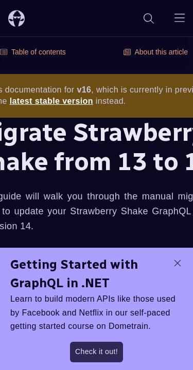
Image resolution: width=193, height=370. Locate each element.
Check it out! (96, 351)
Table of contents (33, 52)
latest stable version (51, 101)
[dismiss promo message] (177, 263)
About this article (156, 52)
